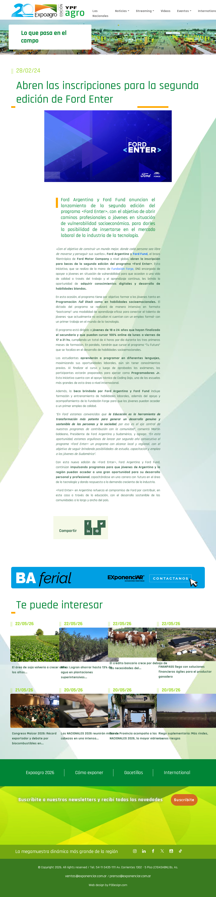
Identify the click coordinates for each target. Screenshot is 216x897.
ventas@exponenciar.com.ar (86, 876)
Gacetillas (133, 773)
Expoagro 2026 (40, 773)
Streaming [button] (144, 11)
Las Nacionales (100, 13)
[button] (87, 524)
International (177, 773)
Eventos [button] (183, 11)
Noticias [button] (121, 11)
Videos (165, 11)
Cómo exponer (89, 773)
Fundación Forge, (123, 269)
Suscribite (184, 800)
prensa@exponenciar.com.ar (130, 876)
